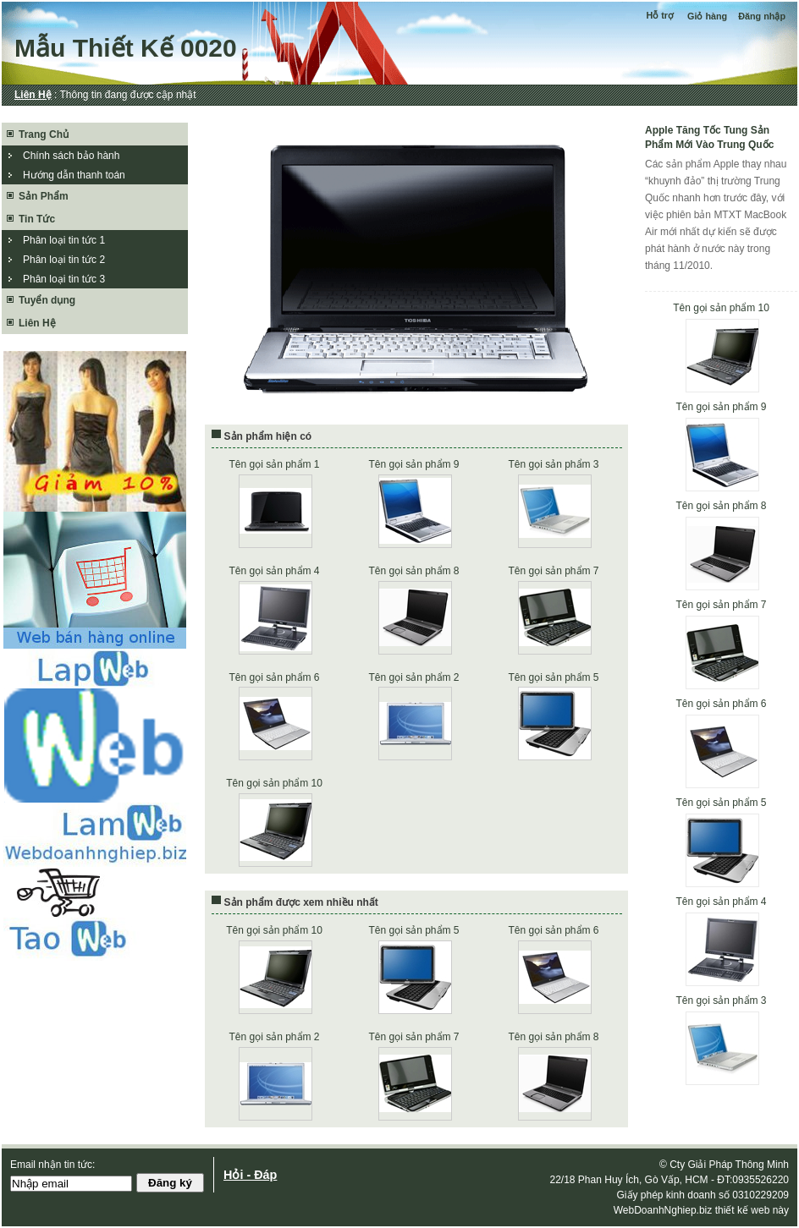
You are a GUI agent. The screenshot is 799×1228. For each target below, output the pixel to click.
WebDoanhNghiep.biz (663, 1210)
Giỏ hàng (707, 16)
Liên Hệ (33, 95)
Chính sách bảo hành (71, 156)
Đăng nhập (761, 16)
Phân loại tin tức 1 (64, 240)
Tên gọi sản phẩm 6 (720, 704)
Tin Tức (37, 219)
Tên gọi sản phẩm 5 (720, 803)
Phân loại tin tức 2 (64, 260)
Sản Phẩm (44, 196)
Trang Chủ (44, 134)
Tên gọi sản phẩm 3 (720, 1000)
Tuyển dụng (47, 300)
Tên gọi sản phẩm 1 (274, 464)
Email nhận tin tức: (52, 1164)
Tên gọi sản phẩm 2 (413, 677)
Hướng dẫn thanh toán (74, 175)
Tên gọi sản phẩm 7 (720, 605)
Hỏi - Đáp (250, 1174)
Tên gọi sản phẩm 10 (721, 308)
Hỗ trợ (661, 15)
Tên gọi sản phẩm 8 (720, 506)
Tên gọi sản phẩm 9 (720, 407)
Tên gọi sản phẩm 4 (720, 901)
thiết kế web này (752, 1210)
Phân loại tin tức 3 (64, 279)
